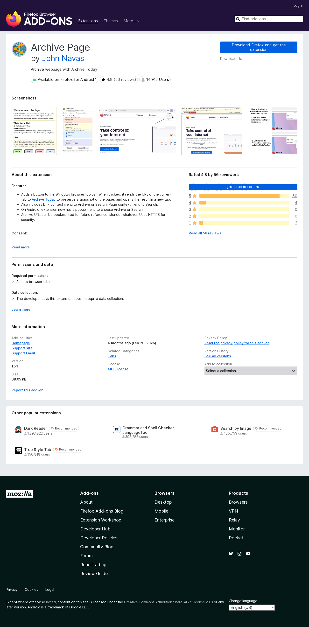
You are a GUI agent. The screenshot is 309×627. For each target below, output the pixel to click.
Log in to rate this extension (243, 187)
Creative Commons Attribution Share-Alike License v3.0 (168, 602)
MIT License (118, 369)
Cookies (31, 589)
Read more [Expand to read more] (21, 247)
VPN (233, 511)
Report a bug (93, 564)
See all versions (217, 356)
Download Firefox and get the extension (259, 47)
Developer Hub (95, 528)
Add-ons (89, 493)
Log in (298, 5)
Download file (231, 58)
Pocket (236, 537)
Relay (234, 519)
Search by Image (235, 428)
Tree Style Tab (37, 449)
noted (51, 602)
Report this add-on (27, 390)
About (86, 502)
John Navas (63, 58)
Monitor (237, 528)
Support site (22, 348)
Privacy (12, 589)
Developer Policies (98, 537)
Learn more (21, 309)
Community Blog (96, 546)
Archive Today (44, 199)
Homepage (21, 343)
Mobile (161, 511)
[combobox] (269, 19)
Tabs (112, 356)
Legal (49, 589)
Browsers (238, 502)
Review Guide (94, 573)
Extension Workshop (100, 519)
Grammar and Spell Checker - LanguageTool (149, 430)
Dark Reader (35, 428)
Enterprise (164, 519)
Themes (111, 20)
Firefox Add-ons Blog (101, 511)
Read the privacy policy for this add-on (236, 343)
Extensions (88, 20)
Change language (243, 601)
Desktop (163, 502)
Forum (86, 555)
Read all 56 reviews (205, 233)
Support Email (23, 353)
